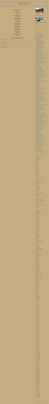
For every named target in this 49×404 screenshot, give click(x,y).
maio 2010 (37, 363)
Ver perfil (37, 30)
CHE (36, 238)
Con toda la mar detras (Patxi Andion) (40, 80)
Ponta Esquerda (37, 173)
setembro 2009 (37, 372)
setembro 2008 (37, 385)
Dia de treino (37, 247)
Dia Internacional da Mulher (39, 248)
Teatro (36, 295)
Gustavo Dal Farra (38, 64)
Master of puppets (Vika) (38, 50)
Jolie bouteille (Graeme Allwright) (39, 55)
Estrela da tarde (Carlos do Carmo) (39, 125)
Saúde (36, 291)
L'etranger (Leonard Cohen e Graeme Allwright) (41, 57)
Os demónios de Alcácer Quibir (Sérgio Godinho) (41, 81)
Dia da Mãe (37, 246)
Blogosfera (37, 232)
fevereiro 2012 (37, 339)
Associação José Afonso (38, 181)
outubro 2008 (37, 384)
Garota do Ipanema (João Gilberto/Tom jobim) (41, 76)
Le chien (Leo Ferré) (38, 82)
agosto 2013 (37, 319)
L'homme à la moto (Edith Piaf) (39, 70)
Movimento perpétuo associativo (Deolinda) (40, 71)
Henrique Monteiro (38, 183)
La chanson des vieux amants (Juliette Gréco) (41, 61)
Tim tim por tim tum (38, 79)
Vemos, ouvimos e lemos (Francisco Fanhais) (41, 75)
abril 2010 (37, 364)
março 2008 (37, 392)
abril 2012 (37, 337)
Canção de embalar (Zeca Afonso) (39, 118)
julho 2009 (37, 374)
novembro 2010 (37, 356)
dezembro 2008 (37, 382)
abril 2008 (37, 391)
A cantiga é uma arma (38, 111)
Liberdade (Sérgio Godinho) (39, 58)
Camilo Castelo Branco (38, 234)
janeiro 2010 (37, 367)
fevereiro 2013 (37, 326)
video (36, 301)
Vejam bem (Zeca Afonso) (38, 117)
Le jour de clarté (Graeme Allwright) (40, 72)
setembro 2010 (37, 358)
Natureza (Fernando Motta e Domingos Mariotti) (41, 54)
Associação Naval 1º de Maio (39, 199)
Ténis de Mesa (37, 296)
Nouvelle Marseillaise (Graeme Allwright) (40, 109)
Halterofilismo (37, 260)
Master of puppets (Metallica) (39, 67)
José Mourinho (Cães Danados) (39, 59)
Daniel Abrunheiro (38, 182)
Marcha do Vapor (37, 203)
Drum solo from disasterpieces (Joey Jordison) (41, 121)
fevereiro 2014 (37, 312)
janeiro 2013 (37, 327)
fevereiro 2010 (37, 366)
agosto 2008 (37, 386)
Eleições (36, 252)
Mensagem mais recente (4, 45)
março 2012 (37, 338)
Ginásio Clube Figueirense (39, 202)
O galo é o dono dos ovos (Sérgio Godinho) (40, 114)
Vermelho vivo (37, 175)
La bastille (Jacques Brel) (38, 74)
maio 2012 (37, 336)
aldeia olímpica (24, 3)
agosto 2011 (37, 346)
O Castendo (37, 167)
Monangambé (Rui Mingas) (39, 51)
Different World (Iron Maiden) (39, 69)
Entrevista (37, 253)
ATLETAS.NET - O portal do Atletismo (40, 200)
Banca (36, 229)
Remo (36, 290)
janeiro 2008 (37, 394)
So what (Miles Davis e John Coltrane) (40, 101)
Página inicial (18, 45)
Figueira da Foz (37, 256)
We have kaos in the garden (39, 176)
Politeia (36, 172)
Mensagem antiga (32, 45)
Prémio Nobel (37, 287)
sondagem (37, 293)
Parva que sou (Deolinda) (38, 65)
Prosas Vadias (37, 174)
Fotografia (37, 257)
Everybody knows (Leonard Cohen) (40, 128)
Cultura (36, 243)
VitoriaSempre (37, 206)
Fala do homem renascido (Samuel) (40, 107)
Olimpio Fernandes (38, 170)
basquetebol (37, 230)
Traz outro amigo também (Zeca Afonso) (40, 63)
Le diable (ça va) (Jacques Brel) (39, 56)
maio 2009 (37, 376)
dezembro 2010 (37, 355)
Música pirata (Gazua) (38, 103)
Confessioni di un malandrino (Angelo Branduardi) (41, 122)
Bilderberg (37, 231)
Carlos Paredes (37, 236)
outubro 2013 (37, 317)
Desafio (36, 244)
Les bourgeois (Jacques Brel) (39, 120)
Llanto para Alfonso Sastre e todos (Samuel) (40, 115)
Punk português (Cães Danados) (39, 105)
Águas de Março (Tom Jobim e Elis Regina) (40, 104)
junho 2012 (37, 335)
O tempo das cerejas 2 (38, 168)
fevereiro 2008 (37, 393)
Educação (37, 251)
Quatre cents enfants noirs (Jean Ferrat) (40, 150)
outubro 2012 (37, 330)
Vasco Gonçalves (37, 300)
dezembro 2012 (37, 328)
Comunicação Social (38, 240)
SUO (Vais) (37, 294)
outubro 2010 (37, 357)
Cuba (36, 242)
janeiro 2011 (37, 354)
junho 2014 (37, 308)
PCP (36, 282)
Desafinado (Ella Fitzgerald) (39, 119)
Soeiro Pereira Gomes (38, 292)
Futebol (36, 258)
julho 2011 (37, 347)
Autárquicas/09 (37, 228)
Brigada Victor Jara (38, 102)
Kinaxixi (37, 184)
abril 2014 (37, 310)
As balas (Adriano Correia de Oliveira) (40, 73)
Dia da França (37, 245)
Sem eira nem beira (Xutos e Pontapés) (40, 112)
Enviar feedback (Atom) (7, 47)
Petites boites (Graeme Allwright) (39, 123)
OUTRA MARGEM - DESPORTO (39, 205)
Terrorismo (37, 297)
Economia (37, 250)
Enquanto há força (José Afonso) (39, 66)
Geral (36, 259)
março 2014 (37, 311)
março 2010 (37, 365)
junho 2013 (37, 321)
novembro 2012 (37, 329)
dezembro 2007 (37, 395)
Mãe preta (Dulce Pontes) (38, 110)
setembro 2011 (37, 345)
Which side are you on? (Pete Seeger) (40, 126)
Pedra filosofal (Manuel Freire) (39, 113)
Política (36, 284)
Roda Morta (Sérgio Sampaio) (39, 60)
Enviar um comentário (3, 44)
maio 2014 (37, 309)
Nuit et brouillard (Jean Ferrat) (39, 127)
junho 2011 (37, 348)
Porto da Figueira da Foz (38, 285)
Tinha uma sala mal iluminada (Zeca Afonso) (41, 62)
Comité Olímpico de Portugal (39, 201)
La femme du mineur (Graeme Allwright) (40, 124)
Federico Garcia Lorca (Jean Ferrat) (40, 53)
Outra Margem (37, 171)
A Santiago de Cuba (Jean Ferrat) (39, 78)
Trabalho (37, 299)
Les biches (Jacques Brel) (38, 52)
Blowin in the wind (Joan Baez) (39, 68)
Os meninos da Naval (38, 204)
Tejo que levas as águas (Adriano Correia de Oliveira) (42, 116)
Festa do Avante (37, 255)
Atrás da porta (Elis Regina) (39, 149)
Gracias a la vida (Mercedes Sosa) (39, 108)
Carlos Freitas (37, 235)
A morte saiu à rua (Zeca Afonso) (39, 106)
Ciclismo (37, 239)
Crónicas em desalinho (38, 241)
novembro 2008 (37, 383)
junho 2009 (37, 375)
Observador (37, 169)
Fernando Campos (38, 254)
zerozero (36, 207)
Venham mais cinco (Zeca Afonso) (39, 77)
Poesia (36, 283)
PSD (36, 289)
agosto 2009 (37, 373)
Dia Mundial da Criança (38, 249)
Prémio (36, 286)
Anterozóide (37, 180)
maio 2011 (37, 349)
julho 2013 (37, 320)
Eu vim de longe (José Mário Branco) (40, 151)
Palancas (37, 280)
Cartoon (36, 237)
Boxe (36, 233)
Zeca (36, 302)
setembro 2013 (37, 318)
